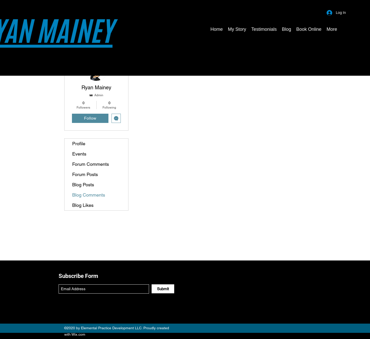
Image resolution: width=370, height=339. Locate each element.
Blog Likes (83, 205)
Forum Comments (90, 164)
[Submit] (163, 288)
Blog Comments (88, 195)
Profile (78, 143)
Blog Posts (83, 184)
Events (79, 154)
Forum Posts (85, 174)
